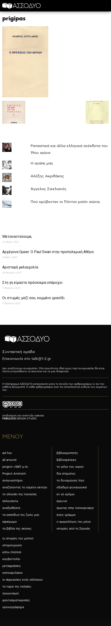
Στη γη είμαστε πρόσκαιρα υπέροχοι (32, 282)
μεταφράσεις (11, 566)
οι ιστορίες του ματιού (18, 538)
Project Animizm (14, 474)
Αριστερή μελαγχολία (20, 267)
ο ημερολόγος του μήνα (74, 522)
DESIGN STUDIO (19, 418)
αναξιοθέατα (11, 508)
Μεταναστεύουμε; (17, 236)
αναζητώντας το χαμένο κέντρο (24, 487)
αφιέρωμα (9, 522)
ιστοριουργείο (12, 545)
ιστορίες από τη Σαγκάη (73, 528)
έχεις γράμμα (66, 515)
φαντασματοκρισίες (16, 600)
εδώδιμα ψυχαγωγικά (72, 487)
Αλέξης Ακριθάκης (47, 176)
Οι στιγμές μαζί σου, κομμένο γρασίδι (33, 298)
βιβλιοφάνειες (66, 460)
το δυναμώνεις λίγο (70, 480)
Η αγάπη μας (42, 163)
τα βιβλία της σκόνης (16, 528)
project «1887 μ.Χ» (15, 467)
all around (9, 460)
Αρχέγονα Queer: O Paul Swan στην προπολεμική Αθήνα (48, 252)
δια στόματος (66, 474)
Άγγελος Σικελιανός (48, 189)
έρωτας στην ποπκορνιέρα (75, 508)
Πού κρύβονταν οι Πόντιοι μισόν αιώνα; (65, 202)
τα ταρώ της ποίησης (16, 586)
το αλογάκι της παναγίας (19, 494)
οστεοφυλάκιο (12, 573)
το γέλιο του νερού (70, 467)
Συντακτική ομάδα (18, 352)
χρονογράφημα (13, 607)
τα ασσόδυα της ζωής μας (20, 515)
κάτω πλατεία (11, 552)
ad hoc (7, 453)
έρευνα (62, 501)
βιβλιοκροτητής (67, 453)
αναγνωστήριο (12, 480)
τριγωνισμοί (10, 593)
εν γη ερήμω (65, 494)
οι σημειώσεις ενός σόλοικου (22, 580)
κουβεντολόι (11, 559)
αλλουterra (10, 501)
